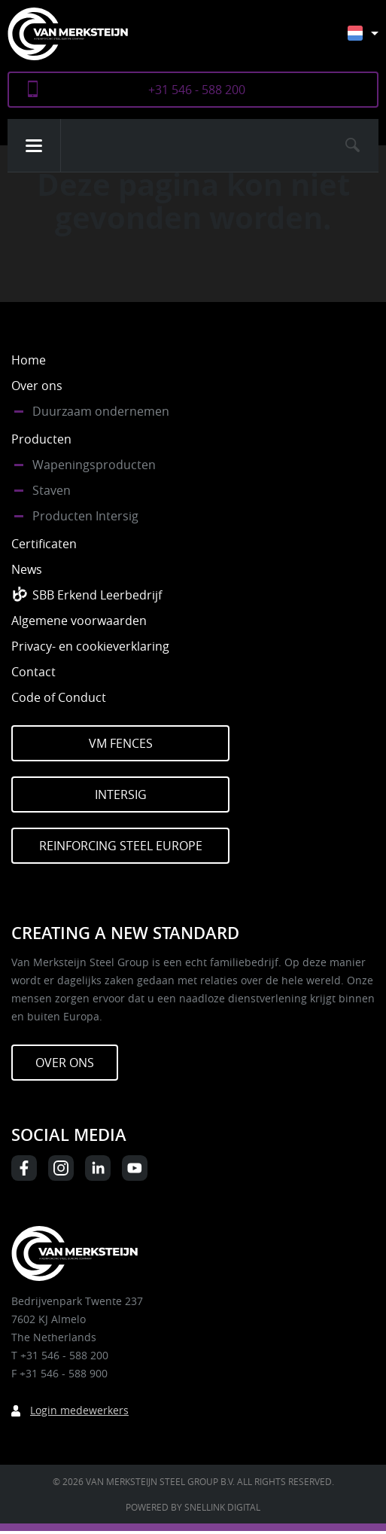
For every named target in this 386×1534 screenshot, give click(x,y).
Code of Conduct (58, 697)
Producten (41, 439)
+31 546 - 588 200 (196, 89)
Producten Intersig (85, 516)
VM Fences (121, 743)
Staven (51, 490)
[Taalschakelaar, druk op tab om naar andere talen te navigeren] (374, 40)
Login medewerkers (79, 1410)
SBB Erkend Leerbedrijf (97, 595)
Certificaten (44, 543)
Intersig (121, 794)
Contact (33, 671)
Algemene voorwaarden (79, 620)
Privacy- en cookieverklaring (90, 646)
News (26, 569)
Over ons (36, 385)
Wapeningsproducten (94, 464)
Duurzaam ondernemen (100, 411)
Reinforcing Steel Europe (120, 845)
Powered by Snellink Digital (193, 1507)
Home (28, 360)
